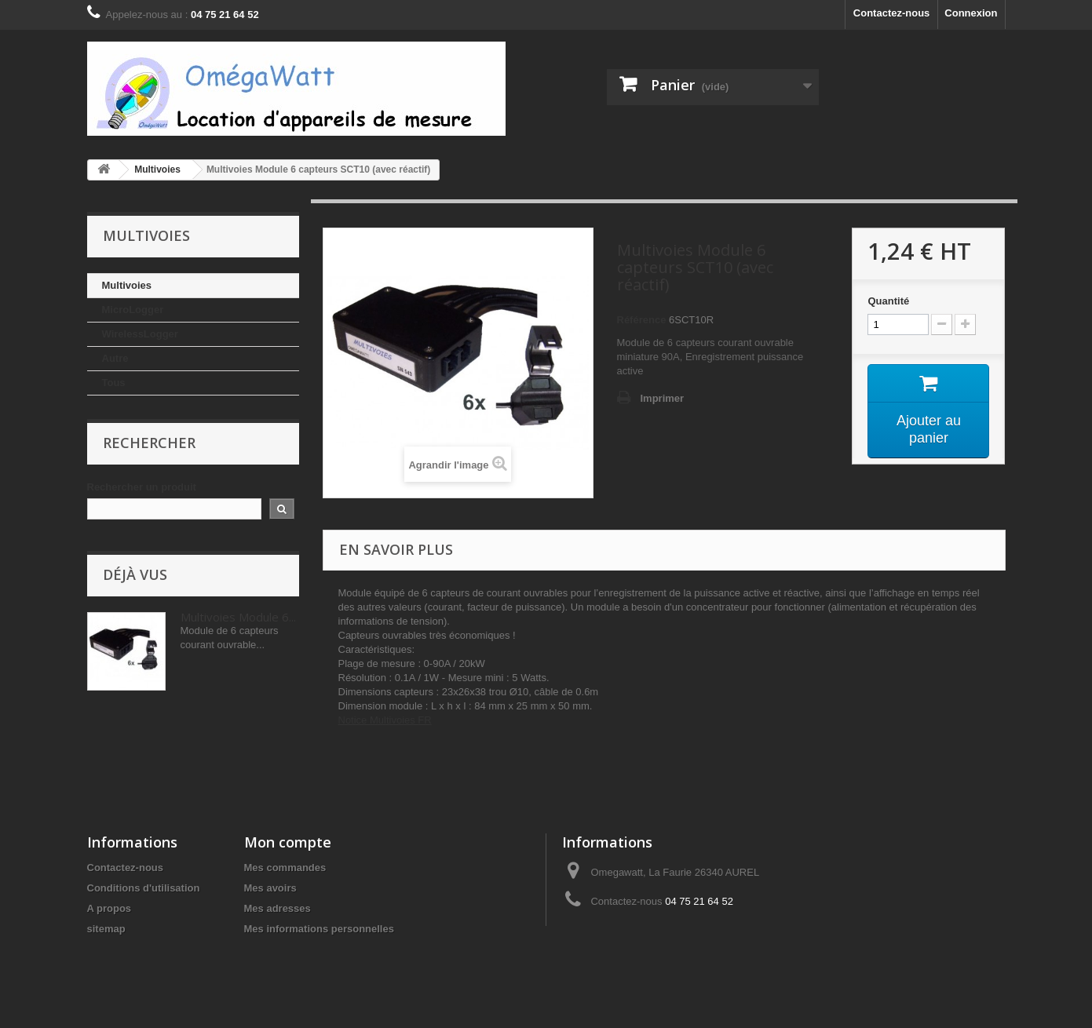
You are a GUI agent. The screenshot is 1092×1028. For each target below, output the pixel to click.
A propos (109, 908)
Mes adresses (277, 908)
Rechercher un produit (141, 487)
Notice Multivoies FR (385, 720)
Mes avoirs (270, 888)
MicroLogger (133, 309)
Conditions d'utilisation (143, 888)
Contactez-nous (891, 13)
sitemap (106, 929)
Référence (642, 320)
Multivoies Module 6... (238, 617)
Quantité (888, 301)
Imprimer (663, 398)
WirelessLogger (140, 334)
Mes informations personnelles (319, 929)
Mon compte (287, 842)
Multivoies (127, 285)
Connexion (970, 13)
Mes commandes (285, 867)
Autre (115, 358)
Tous (114, 382)
